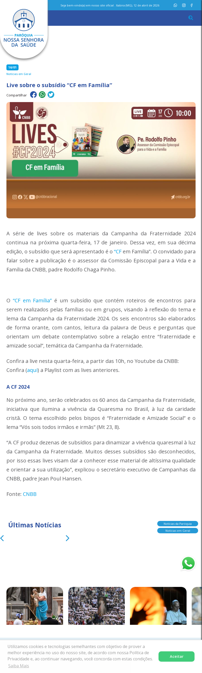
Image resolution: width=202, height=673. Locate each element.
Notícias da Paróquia (178, 522)
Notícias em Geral (177, 529)
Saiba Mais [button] (18, 666)
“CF (117, 251)
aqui (32, 370)
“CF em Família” (32, 300)
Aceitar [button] (176, 656)
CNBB (30, 494)
